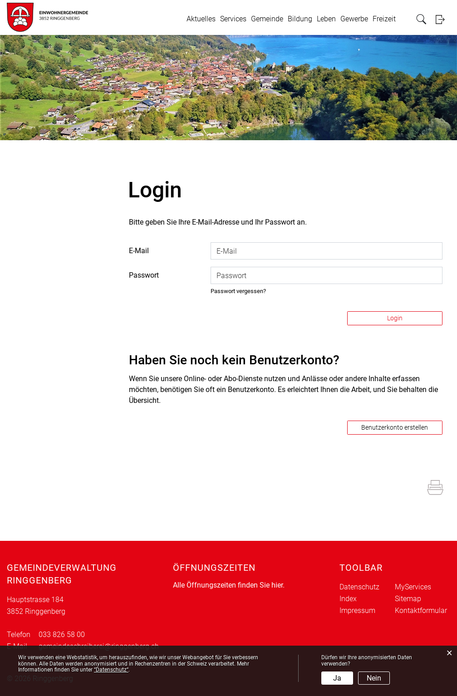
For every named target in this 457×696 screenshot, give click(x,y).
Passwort (144, 275)
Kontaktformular (421, 610)
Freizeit (384, 19)
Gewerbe (354, 19)
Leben (326, 19)
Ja (337, 678)
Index (348, 598)
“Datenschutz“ (111, 670)
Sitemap (408, 598)
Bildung (300, 19)
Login (443, 19)
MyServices (413, 587)
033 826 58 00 (62, 634)
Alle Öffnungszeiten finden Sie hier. (229, 585)
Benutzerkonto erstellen (394, 427)
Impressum (357, 610)
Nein (374, 678)
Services (233, 19)
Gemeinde (267, 19)
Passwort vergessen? (238, 291)
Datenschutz (359, 587)
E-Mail (139, 250)
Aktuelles (201, 19)
